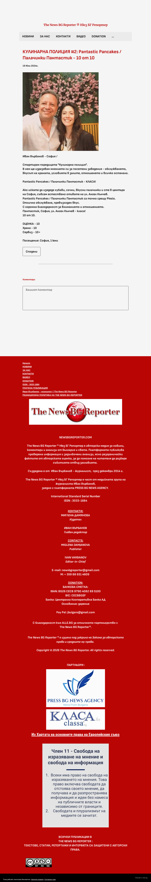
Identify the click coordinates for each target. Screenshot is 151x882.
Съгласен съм (49, 879)
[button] (76, 412)
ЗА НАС (45, 36)
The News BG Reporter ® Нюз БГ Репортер (76, 25)
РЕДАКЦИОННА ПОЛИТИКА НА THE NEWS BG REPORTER (52, 395)
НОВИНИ (28, 36)
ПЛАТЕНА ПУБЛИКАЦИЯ (35, 388)
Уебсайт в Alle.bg (141, 878)
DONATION (99, 36)
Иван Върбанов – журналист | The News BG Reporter (50, 392)
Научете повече (37, 879)
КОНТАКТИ (63, 36)
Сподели (31, 251)
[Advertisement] (76, 332)
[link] (75, 14)
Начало (26, 363)
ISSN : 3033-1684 (31, 384)
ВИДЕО (81, 36)
